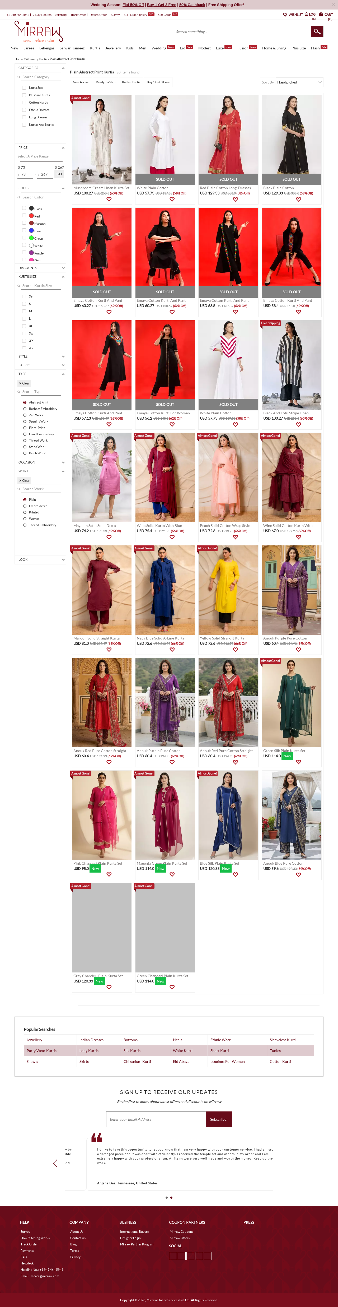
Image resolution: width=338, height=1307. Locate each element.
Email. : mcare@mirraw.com (40, 1276)
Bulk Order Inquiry (135, 14)
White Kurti (183, 1050)
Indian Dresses (91, 1039)
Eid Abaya (181, 1061)
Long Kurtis (88, 1050)
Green (36, 237)
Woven (34, 518)
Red (34, 215)
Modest (204, 48)
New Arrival (81, 82)
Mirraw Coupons (181, 1232)
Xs (30, 296)
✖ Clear (24, 383)
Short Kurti (219, 1050)
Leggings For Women (227, 1061)
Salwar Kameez (72, 48)
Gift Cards (168, 14)
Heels (177, 1039)
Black (35, 208)
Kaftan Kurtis (131, 82)
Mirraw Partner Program (137, 1244)
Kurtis (95, 48)
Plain (32, 499)
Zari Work (36, 415)
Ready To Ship (105, 82)
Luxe (224, 47)
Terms (74, 1251)
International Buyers (134, 1232)
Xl (30, 326)
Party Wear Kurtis (42, 1050)
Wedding (163, 47)
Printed (34, 512)
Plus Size (299, 48)
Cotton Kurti (280, 1061)
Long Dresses (38, 117)
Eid (186, 47)
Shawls (32, 1061)
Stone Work (37, 446)
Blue (35, 230)
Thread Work (38, 440)
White (36, 245)
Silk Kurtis (132, 1050)
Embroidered (38, 506)
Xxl (31, 333)
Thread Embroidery (42, 525)
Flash (319, 47)
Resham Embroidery (43, 408)
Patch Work (37, 453)
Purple (36, 252)
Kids (130, 48)
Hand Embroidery (41, 434)
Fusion (247, 47)
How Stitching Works (35, 1238)
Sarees (29, 48)
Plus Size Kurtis (39, 95)
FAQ (24, 1257)
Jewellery (113, 48)
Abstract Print (38, 402)
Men (142, 48)
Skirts (84, 1061)
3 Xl (31, 341)
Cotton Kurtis (38, 102)
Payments (27, 1251)
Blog (73, 1244)
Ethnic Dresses (39, 110)
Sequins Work (38, 421)
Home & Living (274, 48)
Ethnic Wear (220, 1039)
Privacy (75, 1257)
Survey (115, 14)
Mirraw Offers (180, 1238)
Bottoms (131, 1039)
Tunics (275, 1050)
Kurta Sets (36, 88)
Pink (34, 260)
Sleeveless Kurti (283, 1039)
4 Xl (31, 348)
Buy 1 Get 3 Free (158, 82)
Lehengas (46, 48)
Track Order (78, 14)
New (14, 48)
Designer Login (130, 1238)
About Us (76, 1232)
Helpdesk (27, 1263)
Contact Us (78, 1238)
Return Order (98, 14)
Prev (56, 1163)
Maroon (37, 223)
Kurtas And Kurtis (41, 125)
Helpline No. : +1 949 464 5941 (42, 1270)
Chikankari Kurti (137, 1061)
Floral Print (37, 427)
